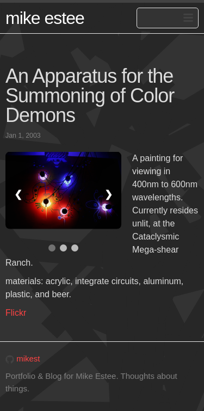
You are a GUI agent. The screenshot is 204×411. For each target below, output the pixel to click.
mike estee (44, 18)
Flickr (15, 312)
